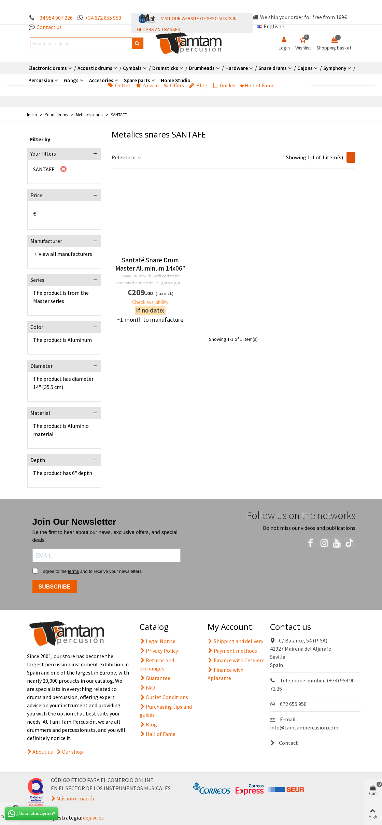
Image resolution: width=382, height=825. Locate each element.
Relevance (127, 157)
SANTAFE (44, 169)
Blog (198, 85)
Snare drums (272, 68)
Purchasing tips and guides (166, 710)
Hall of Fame (257, 85)
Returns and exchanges (157, 664)
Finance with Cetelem (236, 660)
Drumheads (202, 68)
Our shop (72, 751)
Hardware (236, 68)
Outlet (119, 85)
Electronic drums (47, 68)
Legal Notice (157, 641)
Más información (76, 798)
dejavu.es (93, 817)
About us (42, 751)
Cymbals (132, 68)
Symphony (334, 68)
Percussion (40, 80)
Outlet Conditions (164, 697)
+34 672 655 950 (103, 17)
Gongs (71, 80)
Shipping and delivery (235, 641)
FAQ (147, 687)
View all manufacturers (65, 253)
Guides (224, 85)
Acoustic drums (94, 68)
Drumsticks (165, 68)
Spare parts (137, 80)
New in (147, 85)
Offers (174, 85)
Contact (284, 742)
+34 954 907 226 (55, 17)
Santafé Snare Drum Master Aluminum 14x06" (150, 264)
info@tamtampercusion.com (304, 727)
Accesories (101, 80)
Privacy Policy (159, 651)
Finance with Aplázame (225, 673)
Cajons (305, 68)
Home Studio (175, 80)
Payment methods (232, 651)
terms (73, 571)
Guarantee (155, 678)
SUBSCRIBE (55, 587)
